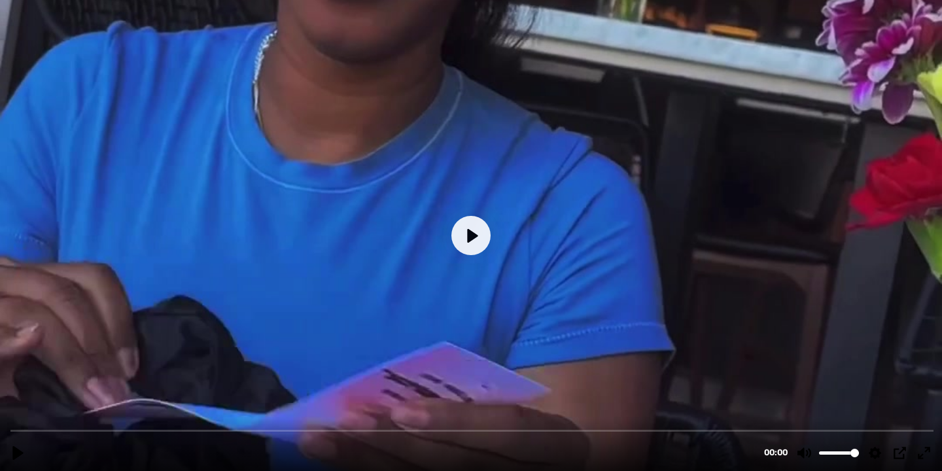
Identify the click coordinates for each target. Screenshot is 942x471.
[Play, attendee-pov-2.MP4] (18, 453)
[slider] (472, 430)
